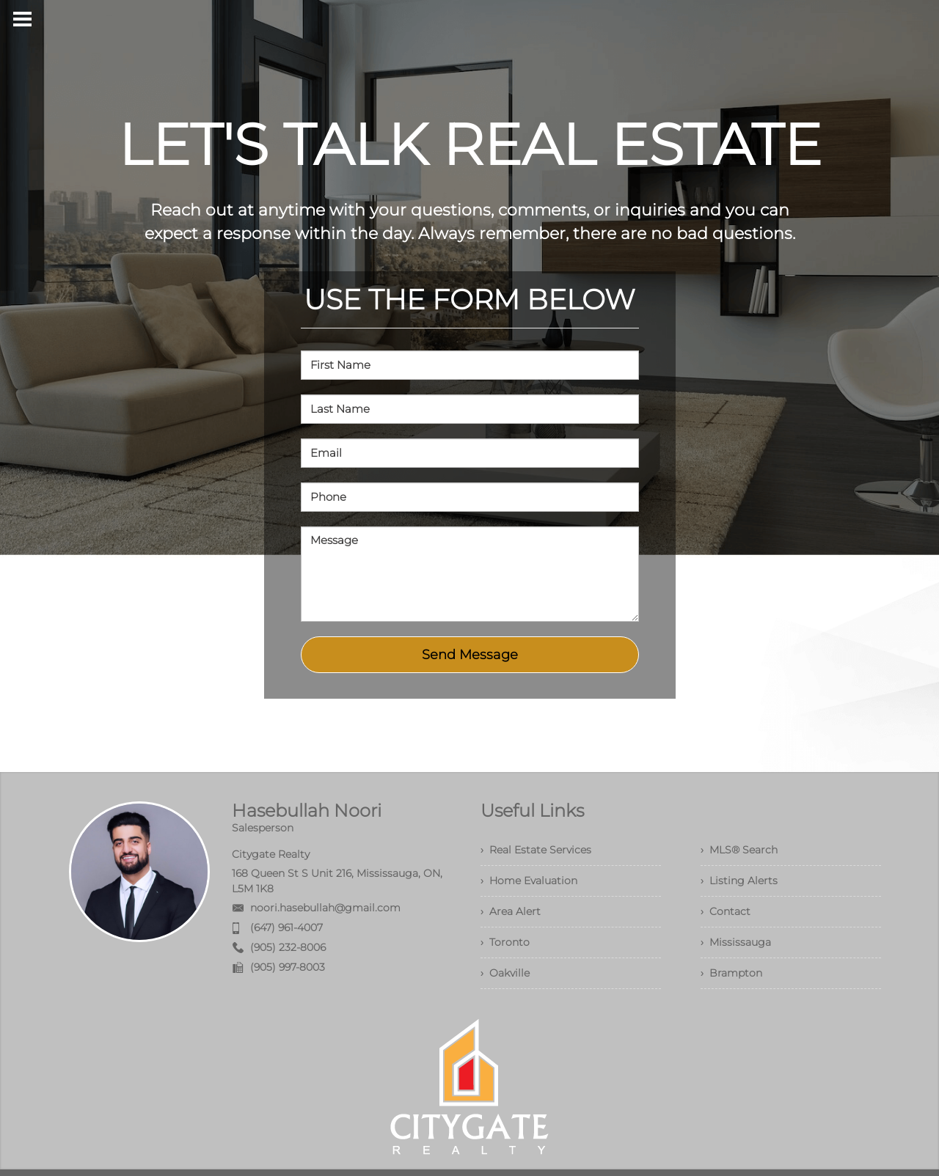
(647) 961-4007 (286, 927)
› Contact (725, 911)
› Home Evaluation (529, 880)
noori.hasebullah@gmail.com (325, 907)
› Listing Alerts (739, 880)
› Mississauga (736, 942)
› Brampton (731, 973)
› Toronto (505, 942)
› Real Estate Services (536, 849)
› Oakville (505, 973)
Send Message (470, 655)
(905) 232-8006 (288, 947)
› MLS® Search (739, 849)
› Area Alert (511, 911)
